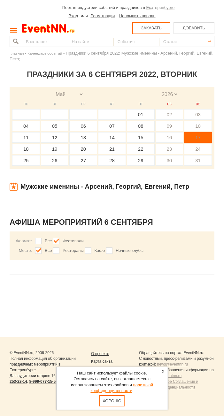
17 (198, 137)
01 (140, 114)
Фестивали (73, 240)
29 (140, 160)
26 (55, 160)
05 (55, 126)
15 (140, 137)
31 (198, 160)
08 (140, 126)
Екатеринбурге (160, 7)
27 (83, 160)
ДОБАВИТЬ (194, 28)
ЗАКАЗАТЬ (151, 28)
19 (55, 149)
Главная (17, 53)
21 (112, 149)
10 (198, 126)
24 (198, 149)
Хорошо (112, 400)
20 (83, 149)
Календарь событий (44, 53)
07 (112, 126)
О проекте (100, 354)
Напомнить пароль (137, 15)
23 (169, 149)
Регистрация (102, 15)
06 (83, 126)
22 (140, 149)
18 (26, 149)
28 (112, 160)
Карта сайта (101, 361)
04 (26, 126)
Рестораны (73, 250)
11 (26, 137)
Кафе (100, 250)
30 (169, 160)
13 (83, 137)
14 (112, 137)
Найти (15, 41)
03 (198, 114)
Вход (73, 15)
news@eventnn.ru (172, 364)
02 (169, 114)
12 (55, 137)
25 (26, 160)
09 (169, 126)
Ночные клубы (129, 250)
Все (48, 240)
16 (169, 137)
